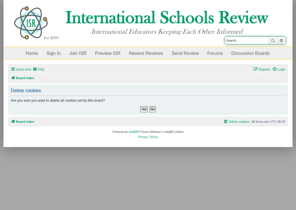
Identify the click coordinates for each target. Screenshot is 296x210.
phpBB (133, 131)
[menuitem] (38, 69)
